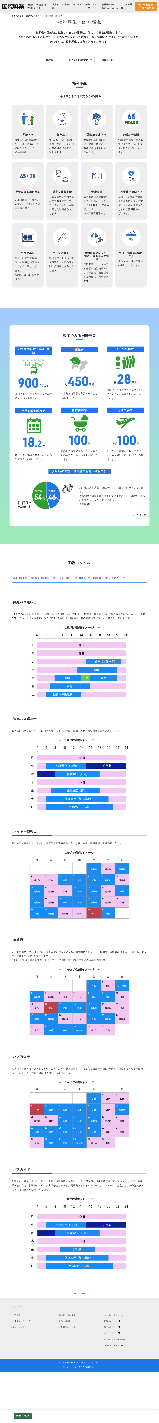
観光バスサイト (112, 1378)
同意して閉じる (23, 1415)
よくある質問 (66, 1371)
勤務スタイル (108, 101)
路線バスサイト (112, 1371)
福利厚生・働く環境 (69, 1365)
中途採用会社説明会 (69, 1378)
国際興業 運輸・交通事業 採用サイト (27, 16)
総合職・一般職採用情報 (116, 1390)
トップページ (17, 1356)
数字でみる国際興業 (78, 101)
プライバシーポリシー (115, 1396)
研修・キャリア (21, 1378)
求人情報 (18, 1365)
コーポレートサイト (114, 1365)
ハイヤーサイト (112, 1384)
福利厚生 (49, 101)
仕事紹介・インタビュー (25, 1371)
